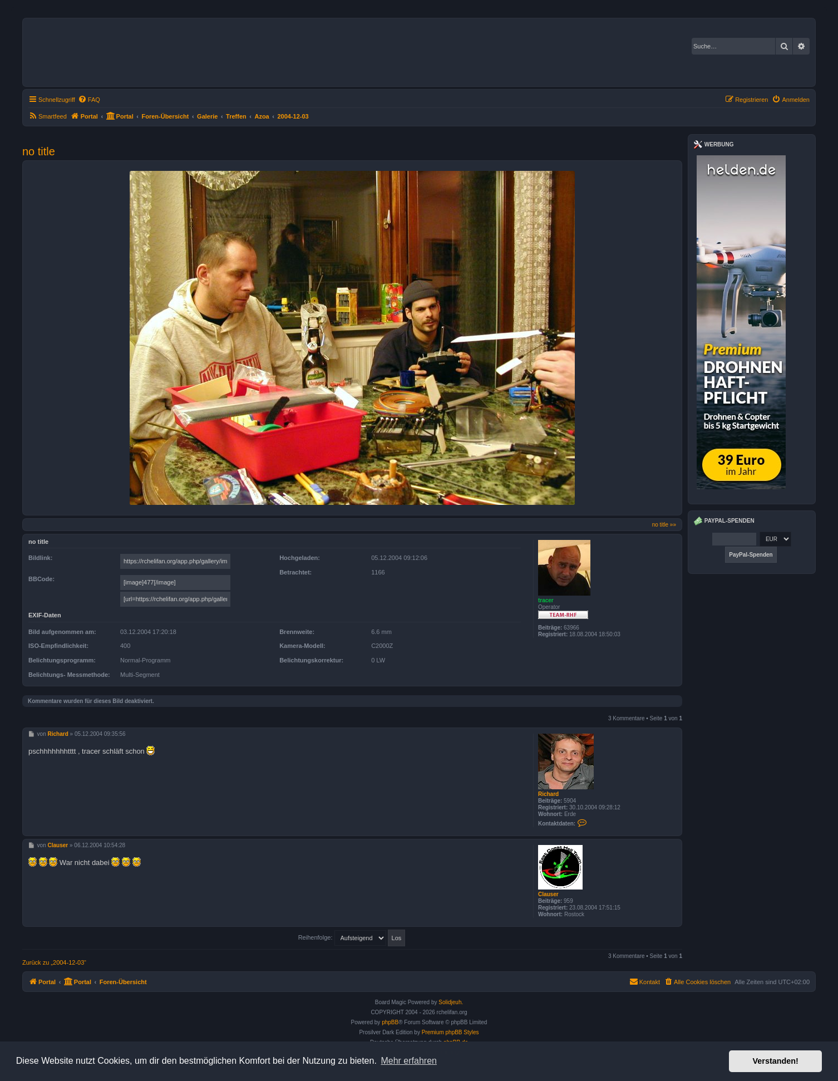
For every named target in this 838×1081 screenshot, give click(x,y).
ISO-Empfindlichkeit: (58, 645)
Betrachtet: (295, 572)
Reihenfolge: (352, 937)
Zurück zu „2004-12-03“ (54, 962)
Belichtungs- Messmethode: (69, 674)
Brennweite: (296, 631)
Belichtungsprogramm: (62, 660)
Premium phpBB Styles (450, 1032)
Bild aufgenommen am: (62, 631)
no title (38, 151)
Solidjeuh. (450, 1002)
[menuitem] (89, 99)
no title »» (664, 525)
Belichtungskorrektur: (311, 660)
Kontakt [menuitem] (644, 981)
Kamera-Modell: (302, 645)
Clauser (548, 894)
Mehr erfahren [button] (409, 1060)
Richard (548, 794)
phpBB (390, 1022)
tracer (546, 600)
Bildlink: (40, 557)
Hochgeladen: (299, 557)
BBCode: (41, 579)
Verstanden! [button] (775, 1061)
